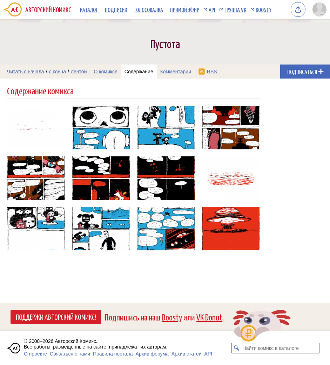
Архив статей (186, 354)
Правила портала (113, 354)
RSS (212, 71)
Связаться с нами (70, 354)
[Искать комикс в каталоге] (237, 348)
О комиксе (105, 71)
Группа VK (235, 9)
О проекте (35, 354)
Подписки (116, 9)
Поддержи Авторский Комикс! (56, 316)
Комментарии (175, 71)
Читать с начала (25, 71)
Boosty (263, 9)
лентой (79, 71)
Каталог (89, 9)
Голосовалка (148, 9)
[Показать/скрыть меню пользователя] (319, 9)
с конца (57, 71)
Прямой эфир (184, 9)
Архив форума (152, 354)
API (212, 9)
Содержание (138, 71)
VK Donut (209, 316)
